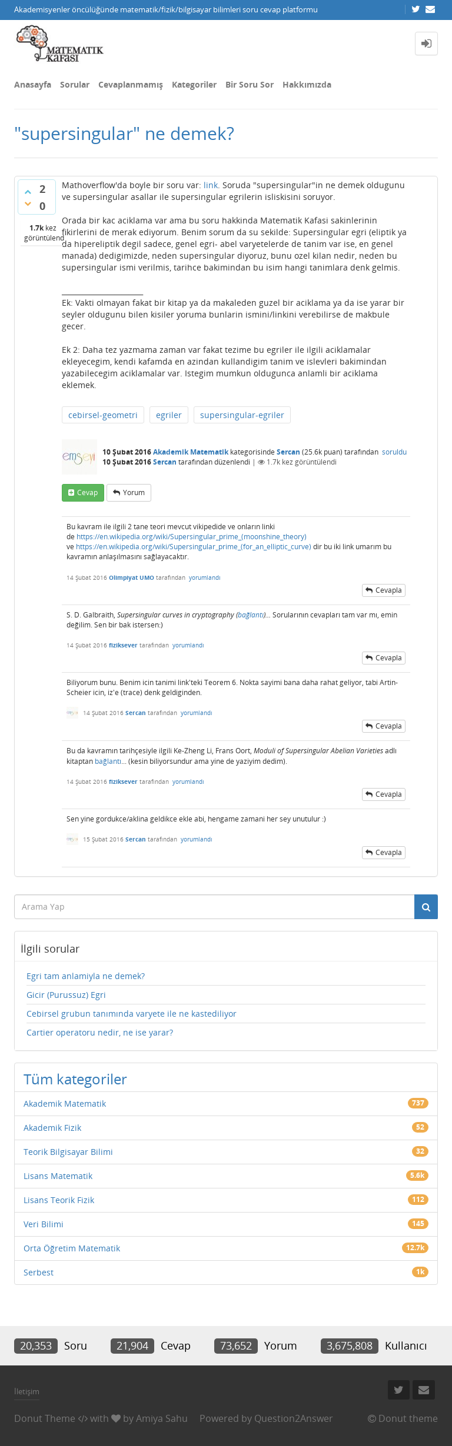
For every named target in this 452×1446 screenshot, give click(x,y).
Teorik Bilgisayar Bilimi (68, 1151)
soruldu (394, 452)
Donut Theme (44, 1418)
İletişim (26, 1391)
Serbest (39, 1272)
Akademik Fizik (52, 1127)
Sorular (74, 84)
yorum (134, 492)
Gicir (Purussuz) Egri (66, 994)
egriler (169, 414)
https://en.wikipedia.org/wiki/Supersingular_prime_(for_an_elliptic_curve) (193, 547)
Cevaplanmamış (130, 84)
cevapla (388, 590)
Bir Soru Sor (249, 84)
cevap (87, 492)
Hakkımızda (306, 84)
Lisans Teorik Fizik (59, 1199)
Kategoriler (194, 84)
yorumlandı (205, 577)
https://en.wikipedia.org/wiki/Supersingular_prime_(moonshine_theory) (192, 537)
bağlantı (251, 615)
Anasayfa (32, 84)
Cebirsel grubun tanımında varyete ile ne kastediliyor (131, 1013)
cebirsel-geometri (103, 414)
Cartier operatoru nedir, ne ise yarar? (99, 1032)
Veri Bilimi (44, 1224)
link (211, 185)
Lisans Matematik (58, 1175)
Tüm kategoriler (75, 1078)
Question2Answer (293, 1418)
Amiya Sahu (162, 1418)
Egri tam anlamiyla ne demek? (85, 975)
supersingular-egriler (242, 414)
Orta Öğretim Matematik (72, 1248)
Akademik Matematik (190, 452)
